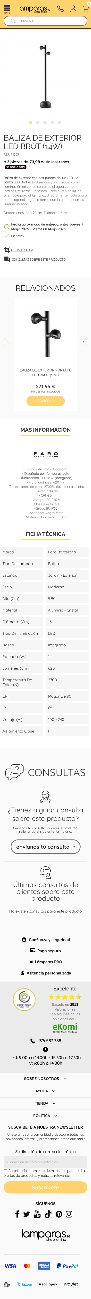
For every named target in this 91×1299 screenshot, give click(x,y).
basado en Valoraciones (65, 1006)
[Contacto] (60, 9)
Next (83, 342)
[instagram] (69, 1214)
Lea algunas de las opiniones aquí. (65, 1016)
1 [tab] (31, 123)
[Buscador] (12, 20)
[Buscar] (50, 21)
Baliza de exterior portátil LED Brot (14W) (45, 372)
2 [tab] (38, 123)
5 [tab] (60, 123)
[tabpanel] (45, 76)
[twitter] (26, 1214)
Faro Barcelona (55, 469)
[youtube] (37, 1214)
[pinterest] (59, 1214)
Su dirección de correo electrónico (45, 1151)
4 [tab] (52, 123)
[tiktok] (48, 1214)
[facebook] (17, 1214)
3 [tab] (45, 123)
